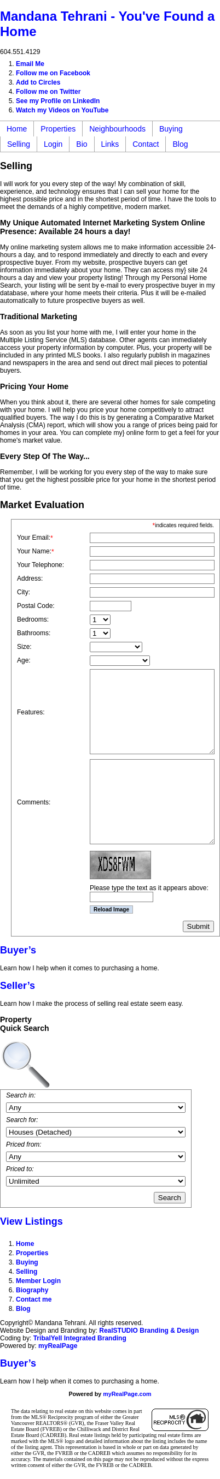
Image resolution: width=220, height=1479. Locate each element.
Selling (18, 144)
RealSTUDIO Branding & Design (149, 1330)
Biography (32, 1290)
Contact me (33, 1299)
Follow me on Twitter (48, 92)
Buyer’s (18, 950)
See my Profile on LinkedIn (58, 101)
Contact (145, 144)
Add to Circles (38, 82)
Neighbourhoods (117, 128)
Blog (180, 144)
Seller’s (17, 985)
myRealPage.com (127, 1394)
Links (110, 144)
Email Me (30, 64)
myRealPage (57, 1346)
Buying (171, 128)
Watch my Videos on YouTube (62, 110)
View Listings (31, 1221)
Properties (58, 128)
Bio (81, 144)
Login (53, 144)
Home (17, 128)
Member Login (38, 1281)
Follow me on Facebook (53, 73)
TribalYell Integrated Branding (79, 1338)
